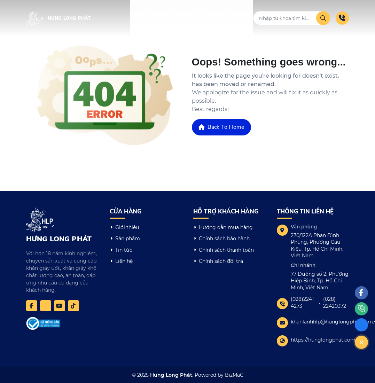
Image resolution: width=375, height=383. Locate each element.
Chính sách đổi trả (221, 261)
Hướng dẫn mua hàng (226, 227)
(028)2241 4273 (302, 302)
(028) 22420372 (334, 302)
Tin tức (123, 250)
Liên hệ (124, 261)
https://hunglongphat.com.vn (326, 340)
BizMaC (234, 375)
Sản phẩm (127, 238)
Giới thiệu (127, 227)
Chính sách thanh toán (226, 250)
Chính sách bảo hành (224, 238)
